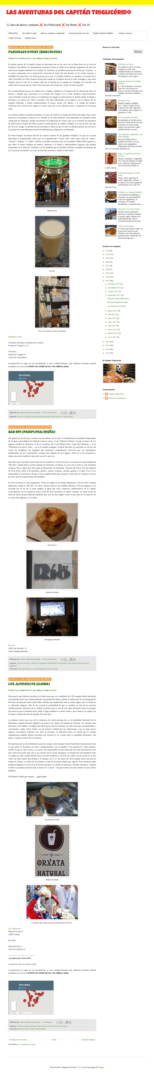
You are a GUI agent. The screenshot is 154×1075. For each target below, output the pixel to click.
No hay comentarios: (49, 412)
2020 (108, 269)
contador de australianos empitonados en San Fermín (48, 663)
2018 (108, 277)
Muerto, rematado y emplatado (52, 33)
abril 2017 (112, 326)
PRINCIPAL (13, 33)
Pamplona (13, 666)
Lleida (44, 1026)
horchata (40, 416)
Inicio (54, 1040)
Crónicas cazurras (125, 33)
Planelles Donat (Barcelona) (35, 52)
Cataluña (20, 1026)
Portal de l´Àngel (62, 416)
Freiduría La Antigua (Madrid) (130, 192)
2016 (108, 342)
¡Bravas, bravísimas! (126, 226)
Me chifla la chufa (29, 33)
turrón (70, 416)
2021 (108, 265)
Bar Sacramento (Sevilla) (128, 117)
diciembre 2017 (114, 284)
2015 (108, 345)
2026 (108, 251)
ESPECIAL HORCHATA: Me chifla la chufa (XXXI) (32, 690)
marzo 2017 (113, 329)
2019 (108, 273)
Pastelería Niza (124, 100)
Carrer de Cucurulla (24, 416)
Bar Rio (11, 645)
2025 (108, 254)
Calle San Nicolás (23, 663)
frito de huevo (73, 663)
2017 (108, 281)
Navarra (86, 663)
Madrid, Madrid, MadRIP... (103, 33)
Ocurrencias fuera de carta (79, 33)
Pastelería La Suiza (125, 64)
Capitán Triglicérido (116, 394)
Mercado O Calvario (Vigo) (129, 209)
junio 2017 (112, 318)
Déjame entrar (30, 38)
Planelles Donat (15, 336)
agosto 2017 (113, 311)
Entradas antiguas (88, 1040)
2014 (108, 349)
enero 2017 (112, 337)
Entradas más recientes (18, 1040)
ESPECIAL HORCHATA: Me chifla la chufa (48, 366)
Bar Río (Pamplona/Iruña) (31, 432)
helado (34, 416)
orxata (49, 1026)
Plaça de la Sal (57, 1026)
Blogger (101, 1067)
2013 (108, 353)
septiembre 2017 (114, 295)
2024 (108, 258)
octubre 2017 (113, 291)
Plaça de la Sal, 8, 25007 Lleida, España (31, 1029)
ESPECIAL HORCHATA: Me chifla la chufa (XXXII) (32, 58)
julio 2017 (112, 314)
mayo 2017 (112, 322)
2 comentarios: (47, 1022)
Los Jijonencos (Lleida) (29, 684)
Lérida (38, 1026)
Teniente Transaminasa (117, 398)
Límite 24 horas (15, 38)
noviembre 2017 (114, 288)
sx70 (79, 1067)
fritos (80, 663)
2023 (108, 262)
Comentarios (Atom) (27, 1044)
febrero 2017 (113, 333)
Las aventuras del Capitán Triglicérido (68, 13)
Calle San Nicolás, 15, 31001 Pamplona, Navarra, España (38, 669)
